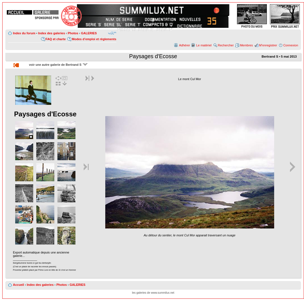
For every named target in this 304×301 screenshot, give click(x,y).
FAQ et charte (56, 39)
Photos (73, 33)
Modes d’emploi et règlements (94, 39)
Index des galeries (51, 33)
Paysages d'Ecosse (153, 56)
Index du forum (24, 33)
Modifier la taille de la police (112, 32)
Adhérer (184, 45)
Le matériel (203, 45)
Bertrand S (269, 56)
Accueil (18, 284)
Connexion (290, 45)
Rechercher (226, 45)
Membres (246, 45)
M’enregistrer (268, 45)
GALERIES (89, 33)
